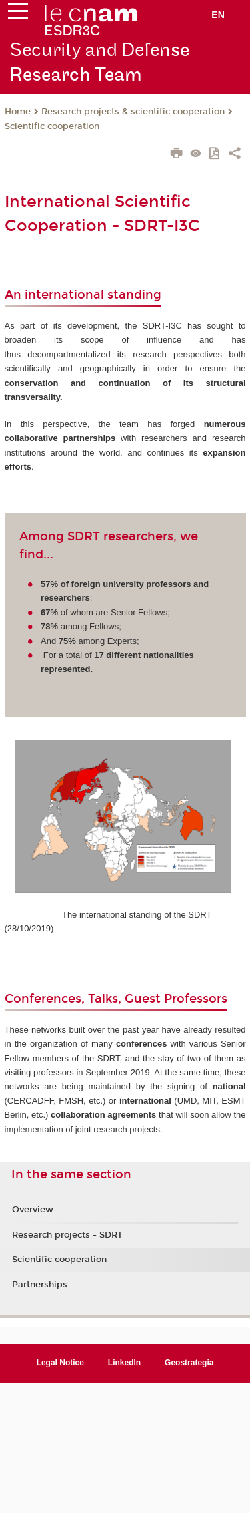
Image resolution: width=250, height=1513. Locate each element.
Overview (32, 1209)
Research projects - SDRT (67, 1235)
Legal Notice (60, 1362)
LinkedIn (124, 1362)
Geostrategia (189, 1362)
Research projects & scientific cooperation (133, 111)
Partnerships (39, 1284)
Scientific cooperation (52, 126)
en (218, 14)
